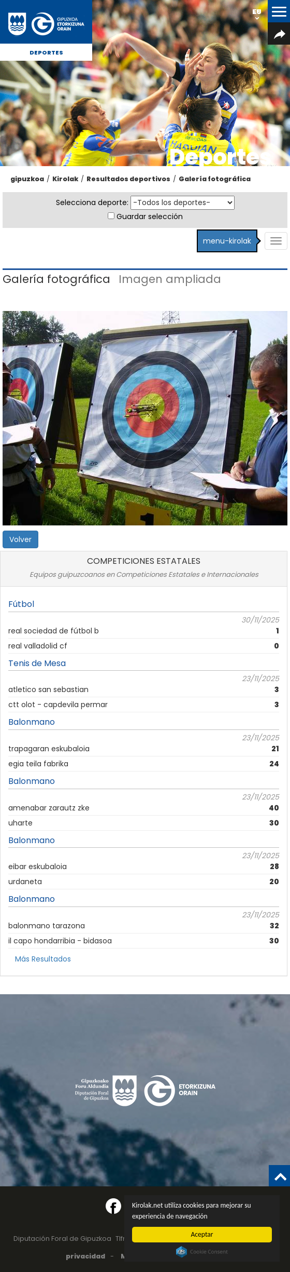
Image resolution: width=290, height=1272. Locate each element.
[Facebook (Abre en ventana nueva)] (113, 1206)
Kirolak (65, 178)
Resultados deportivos (128, 178)
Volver (20, 539)
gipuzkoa (27, 178)
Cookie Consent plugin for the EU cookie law (202, 1251)
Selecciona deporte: (92, 202)
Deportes (46, 52)
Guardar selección (150, 216)
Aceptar (202, 1234)
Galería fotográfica (215, 178)
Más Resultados (43, 959)
